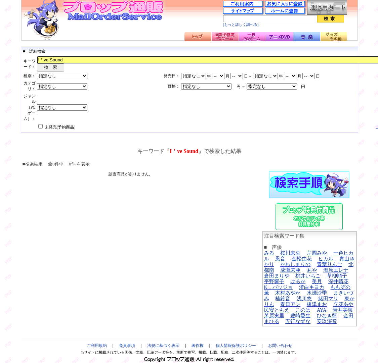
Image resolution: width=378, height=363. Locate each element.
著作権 (198, 345)
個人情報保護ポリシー (236, 345)
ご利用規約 (97, 345)
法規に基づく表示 (163, 345)
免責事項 (127, 345)
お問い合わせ (280, 345)
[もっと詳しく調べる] (241, 25)
